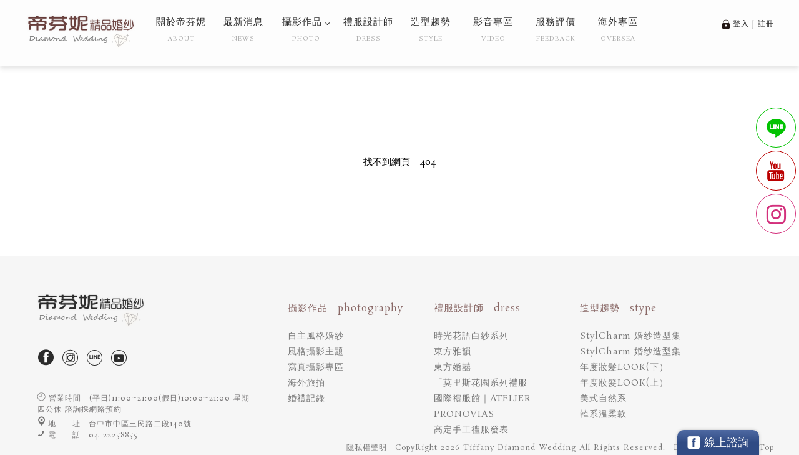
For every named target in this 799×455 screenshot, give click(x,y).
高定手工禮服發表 (471, 430)
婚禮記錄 (306, 398)
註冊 (766, 24)
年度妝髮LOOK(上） (624, 383)
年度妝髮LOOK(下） (624, 367)
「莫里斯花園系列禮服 (480, 383)
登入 (741, 24)
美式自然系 (603, 398)
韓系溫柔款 (603, 414)
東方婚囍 (452, 367)
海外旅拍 (306, 383)
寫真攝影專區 (316, 367)
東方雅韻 (452, 352)
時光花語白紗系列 (471, 336)
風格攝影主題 (316, 352)
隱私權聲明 (366, 447)
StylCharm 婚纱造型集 (630, 336)
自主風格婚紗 (316, 336)
